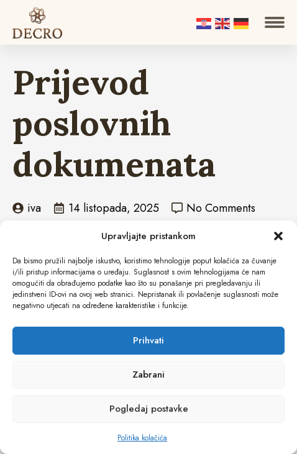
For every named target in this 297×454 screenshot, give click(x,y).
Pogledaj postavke (148, 408)
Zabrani (148, 374)
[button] (278, 236)
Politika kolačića (142, 437)
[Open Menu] (275, 22)
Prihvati (148, 340)
